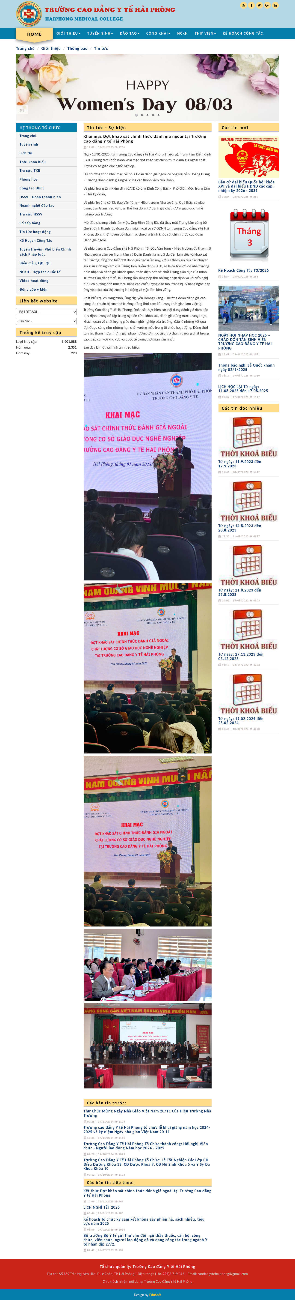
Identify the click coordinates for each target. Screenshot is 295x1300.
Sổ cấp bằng (30, 223)
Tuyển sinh (29, 144)
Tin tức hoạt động (35, 232)
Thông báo (78, 48)
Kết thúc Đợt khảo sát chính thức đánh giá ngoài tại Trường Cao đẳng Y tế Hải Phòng (148, 1193)
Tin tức (101, 48)
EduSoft (155, 1295)
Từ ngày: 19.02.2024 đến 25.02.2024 (241, 721)
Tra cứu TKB (30, 170)
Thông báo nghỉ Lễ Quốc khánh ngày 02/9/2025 (246, 367)
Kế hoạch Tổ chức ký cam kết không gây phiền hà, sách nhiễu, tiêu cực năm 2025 (144, 1221)
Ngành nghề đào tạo (37, 205)
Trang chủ (25, 48)
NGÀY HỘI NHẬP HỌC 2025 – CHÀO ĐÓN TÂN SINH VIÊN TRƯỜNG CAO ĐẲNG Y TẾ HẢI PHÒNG (245, 342)
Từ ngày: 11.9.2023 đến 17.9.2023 (240, 464)
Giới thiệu (51, 48)
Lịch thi (26, 153)
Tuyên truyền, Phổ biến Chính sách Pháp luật (45, 252)
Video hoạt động (34, 280)
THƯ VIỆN (205, 33)
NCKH (182, 33)
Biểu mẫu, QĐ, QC (35, 263)
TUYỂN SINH (100, 33)
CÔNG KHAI (158, 33)
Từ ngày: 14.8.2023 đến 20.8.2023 (240, 528)
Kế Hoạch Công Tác (36, 240)
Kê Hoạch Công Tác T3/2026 (243, 270)
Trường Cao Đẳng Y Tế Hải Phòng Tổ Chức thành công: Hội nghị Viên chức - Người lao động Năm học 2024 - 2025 (146, 1146)
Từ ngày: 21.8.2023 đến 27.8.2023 (240, 592)
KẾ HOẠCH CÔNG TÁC (243, 33)
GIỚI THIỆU (68, 33)
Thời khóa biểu (33, 162)
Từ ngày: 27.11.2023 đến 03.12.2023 (241, 656)
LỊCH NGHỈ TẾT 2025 (102, 1207)
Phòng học (29, 179)
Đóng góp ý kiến (33, 289)
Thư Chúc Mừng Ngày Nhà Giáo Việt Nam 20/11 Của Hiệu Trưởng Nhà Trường (148, 1113)
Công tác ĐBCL (32, 188)
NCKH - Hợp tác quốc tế (40, 272)
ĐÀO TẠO (129, 33)
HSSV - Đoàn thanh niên (40, 197)
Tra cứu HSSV (31, 214)
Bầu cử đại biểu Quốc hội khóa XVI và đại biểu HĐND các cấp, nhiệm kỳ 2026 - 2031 (246, 186)
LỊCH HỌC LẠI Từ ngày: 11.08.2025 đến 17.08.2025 (243, 389)
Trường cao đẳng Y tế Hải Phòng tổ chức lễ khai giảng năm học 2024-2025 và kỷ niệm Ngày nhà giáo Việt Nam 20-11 (147, 1129)
